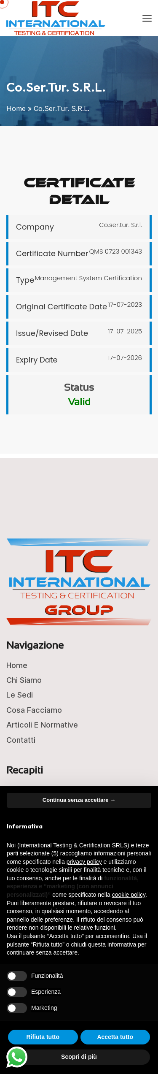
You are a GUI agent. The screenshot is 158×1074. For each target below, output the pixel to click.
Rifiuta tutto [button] (42, 1036)
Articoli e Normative (42, 724)
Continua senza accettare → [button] (79, 800)
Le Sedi (19, 694)
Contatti (20, 740)
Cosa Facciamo (34, 710)
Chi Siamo (24, 680)
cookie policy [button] (128, 894)
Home (16, 108)
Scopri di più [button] (79, 1056)
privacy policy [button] (84, 861)
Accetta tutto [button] (115, 1036)
